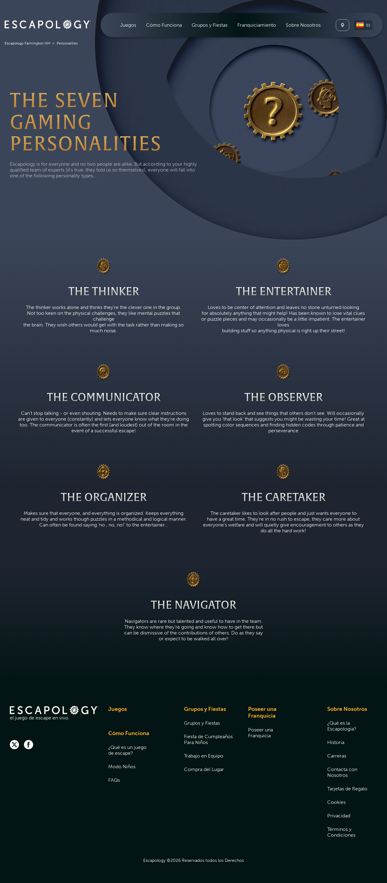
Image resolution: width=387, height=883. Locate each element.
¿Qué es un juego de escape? (127, 750)
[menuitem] (128, 25)
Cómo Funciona (128, 733)
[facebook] (28, 745)
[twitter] (14, 745)
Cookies (336, 802)
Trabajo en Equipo (203, 756)
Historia (335, 742)
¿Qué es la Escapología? (341, 726)
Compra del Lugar (204, 769)
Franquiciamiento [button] (256, 25)
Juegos (128, 25)
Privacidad (338, 816)
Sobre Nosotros (347, 709)
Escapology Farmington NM (27, 43)
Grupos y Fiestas (205, 709)
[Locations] (342, 25)
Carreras (336, 756)
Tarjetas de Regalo (347, 789)
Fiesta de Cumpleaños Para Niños (208, 739)
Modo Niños (122, 766)
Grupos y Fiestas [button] (210, 25)
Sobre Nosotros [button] (303, 25)
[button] (363, 25)
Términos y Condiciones (341, 832)
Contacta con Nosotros (342, 772)
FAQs (114, 780)
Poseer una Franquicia (262, 712)
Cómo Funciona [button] (164, 25)
